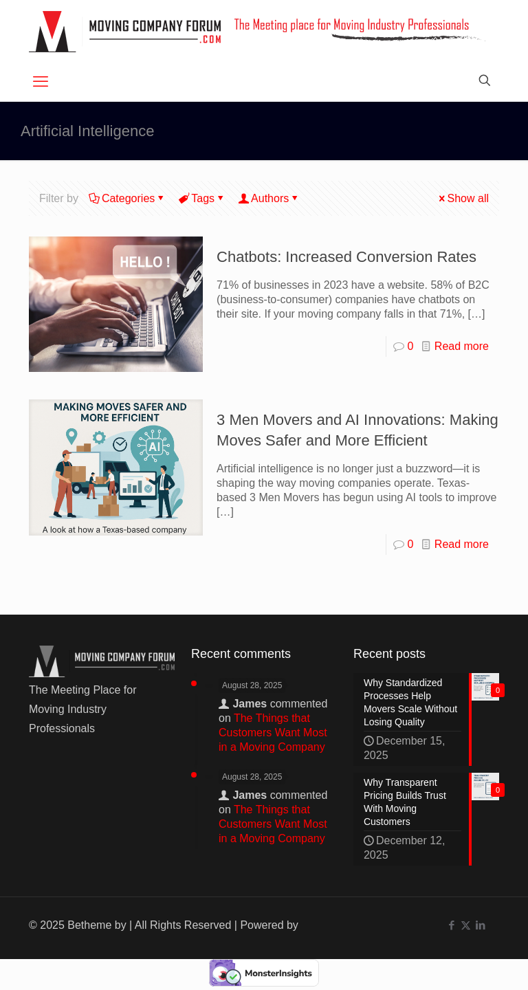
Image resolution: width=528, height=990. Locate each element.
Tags (202, 198)
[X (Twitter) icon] (466, 925)
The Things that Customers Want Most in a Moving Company (273, 732)
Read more (461, 346)
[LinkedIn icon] (480, 925)
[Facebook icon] (451, 925)
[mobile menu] (40, 82)
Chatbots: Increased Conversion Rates (346, 256)
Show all (463, 198)
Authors (269, 198)
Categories (127, 198)
